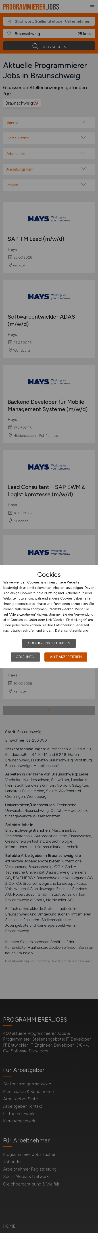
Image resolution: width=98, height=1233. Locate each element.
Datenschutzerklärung (71, 631)
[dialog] (49, 616)
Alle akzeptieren (66, 657)
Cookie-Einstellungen (49, 643)
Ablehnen (25, 657)
